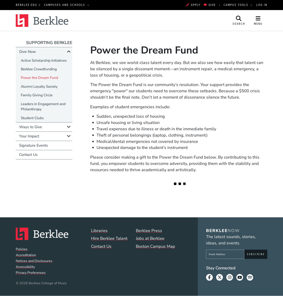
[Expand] (69, 127)
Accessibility (25, 267)
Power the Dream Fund (39, 77)
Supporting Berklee (49, 43)
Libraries (99, 230)
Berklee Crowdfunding (39, 69)
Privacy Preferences (31, 272)
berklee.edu (26, 5)
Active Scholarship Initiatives (44, 60)
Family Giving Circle (37, 95)
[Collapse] (69, 51)
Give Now (27, 51)
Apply (193, 5)
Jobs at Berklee (150, 238)
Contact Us (28, 154)
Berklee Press (149, 230)
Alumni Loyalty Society (39, 86)
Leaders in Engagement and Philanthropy (43, 107)
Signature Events (33, 145)
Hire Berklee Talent (109, 238)
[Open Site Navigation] (258, 20)
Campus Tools (236, 5)
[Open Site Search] (239, 20)
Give (210, 5)
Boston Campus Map (155, 246)
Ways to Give (30, 126)
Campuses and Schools (65, 5)
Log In (261, 5)
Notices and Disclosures (34, 261)
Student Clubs (32, 118)
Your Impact (29, 136)
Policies (22, 249)
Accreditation (26, 255)
